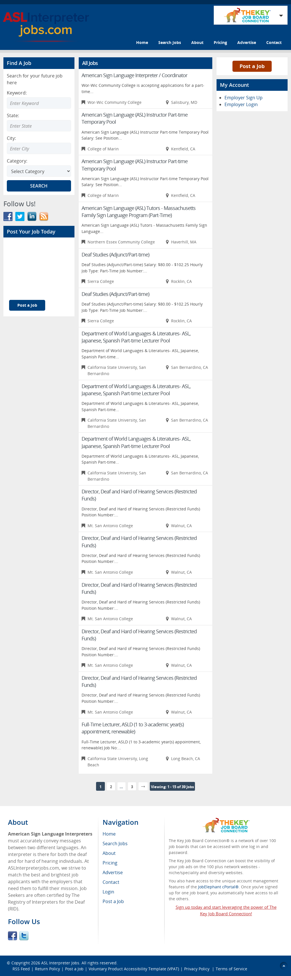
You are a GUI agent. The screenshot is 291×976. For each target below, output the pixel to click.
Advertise (246, 42)
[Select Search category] (39, 171)
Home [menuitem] (109, 834)
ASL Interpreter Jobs (60, 963)
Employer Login (241, 104)
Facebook (12, 935)
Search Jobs (169, 42)
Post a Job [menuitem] (113, 901)
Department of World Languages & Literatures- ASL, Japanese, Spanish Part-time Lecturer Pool (136, 337)
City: (11, 138)
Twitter (23, 935)
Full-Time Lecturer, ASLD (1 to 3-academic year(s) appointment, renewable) (133, 728)
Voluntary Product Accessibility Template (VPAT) (134, 968)
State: (13, 115)
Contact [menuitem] (111, 882)
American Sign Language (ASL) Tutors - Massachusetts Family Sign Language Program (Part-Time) (139, 211)
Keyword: (17, 93)
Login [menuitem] (108, 892)
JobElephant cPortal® (218, 886)
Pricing (220, 42)
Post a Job (27, 305)
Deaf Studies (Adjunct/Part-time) (115, 254)
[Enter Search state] (39, 125)
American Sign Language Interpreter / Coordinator (134, 75)
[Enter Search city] (39, 148)
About (197, 42)
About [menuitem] (109, 853)
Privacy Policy (197, 968)
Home (142, 42)
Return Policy (47, 968)
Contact (274, 42)
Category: (17, 161)
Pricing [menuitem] (110, 863)
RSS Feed (21, 968)
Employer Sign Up (244, 97)
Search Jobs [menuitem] (115, 843)
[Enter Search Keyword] (39, 103)
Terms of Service (231, 968)
